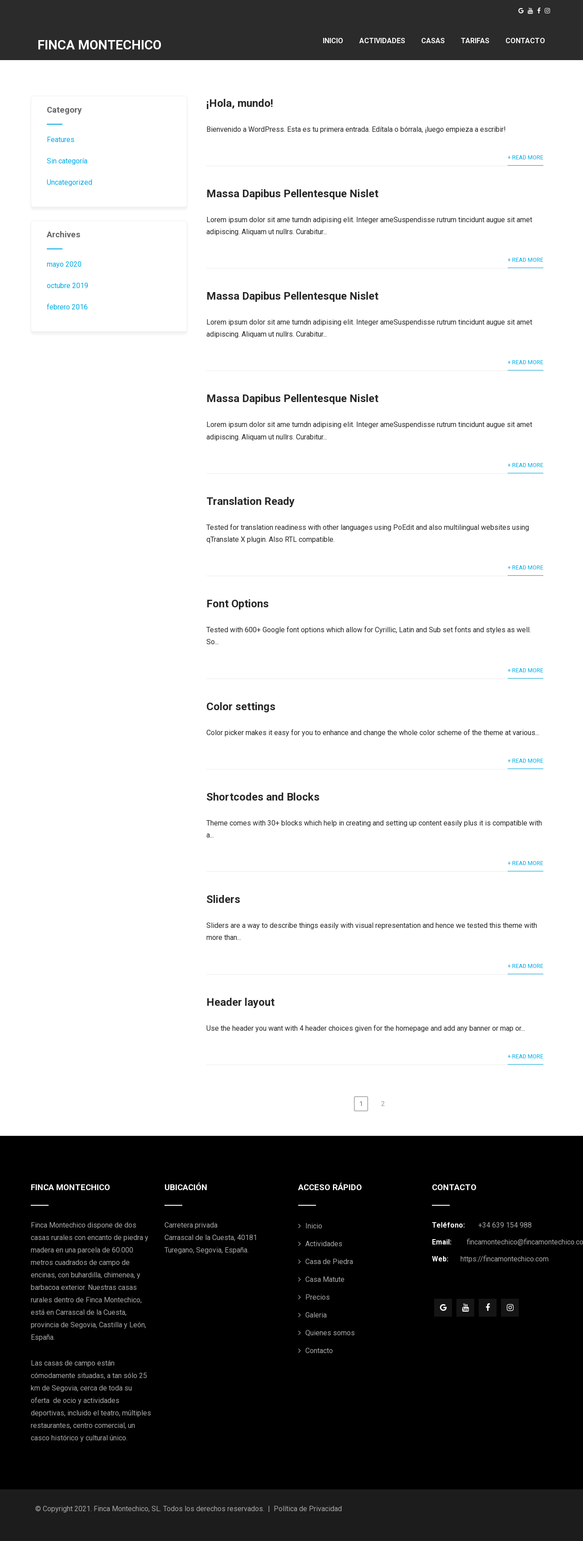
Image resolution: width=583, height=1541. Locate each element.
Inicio (313, 1226)
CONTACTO (525, 41)
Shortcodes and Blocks (263, 797)
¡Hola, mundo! (239, 103)
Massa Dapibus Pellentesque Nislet (292, 193)
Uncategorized (69, 182)
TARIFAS (475, 41)
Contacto (319, 1350)
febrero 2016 (67, 307)
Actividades (323, 1244)
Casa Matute (325, 1279)
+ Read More (525, 157)
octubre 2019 (67, 285)
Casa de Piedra (329, 1261)
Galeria (316, 1315)
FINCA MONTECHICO (99, 45)
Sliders (223, 899)
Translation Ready (250, 501)
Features (60, 139)
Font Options (237, 604)
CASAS (433, 41)
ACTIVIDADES (382, 41)
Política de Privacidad (308, 1508)
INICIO (333, 41)
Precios (317, 1297)
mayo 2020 (64, 264)
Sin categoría (67, 161)
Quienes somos (330, 1333)
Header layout (240, 1002)
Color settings (240, 706)
